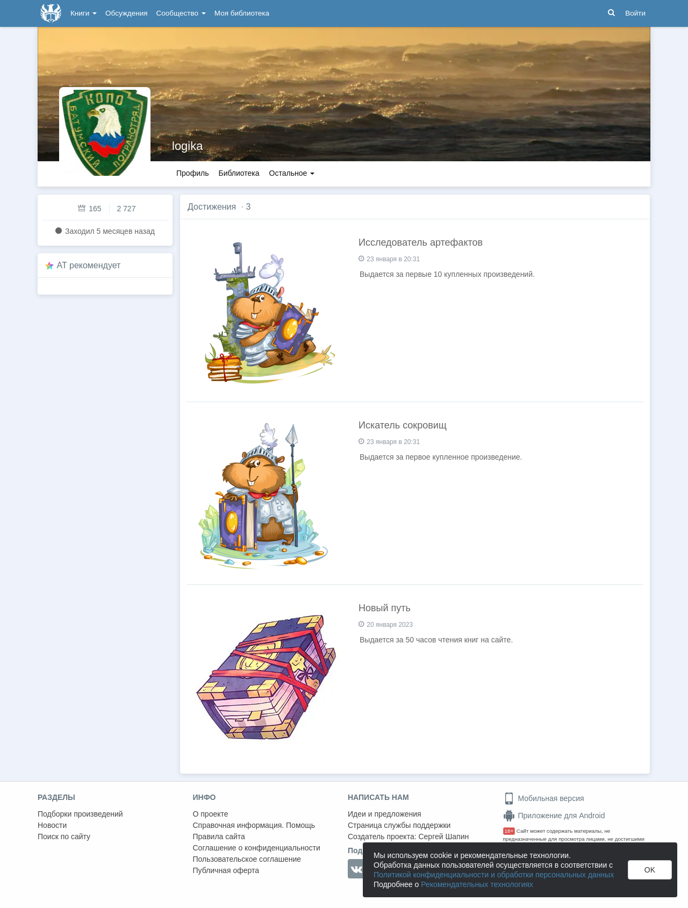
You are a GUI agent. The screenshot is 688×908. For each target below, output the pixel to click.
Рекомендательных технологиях (477, 884)
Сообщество (181, 13)
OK (649, 870)
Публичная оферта (226, 870)
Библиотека (238, 173)
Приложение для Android (554, 815)
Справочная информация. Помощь (254, 825)
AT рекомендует (89, 265)
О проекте (210, 814)
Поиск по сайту (64, 836)
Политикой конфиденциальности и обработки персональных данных (494, 874)
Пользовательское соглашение (247, 859)
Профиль (192, 173)
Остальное (292, 173)
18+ (509, 831)
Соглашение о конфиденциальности (256, 847)
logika (187, 146)
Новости (52, 825)
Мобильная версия (543, 798)
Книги (83, 13)
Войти (635, 13)
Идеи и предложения (384, 814)
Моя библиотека (241, 13)
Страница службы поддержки (399, 825)
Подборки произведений (80, 814)
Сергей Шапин (443, 836)
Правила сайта (219, 836)
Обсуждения (126, 13)
